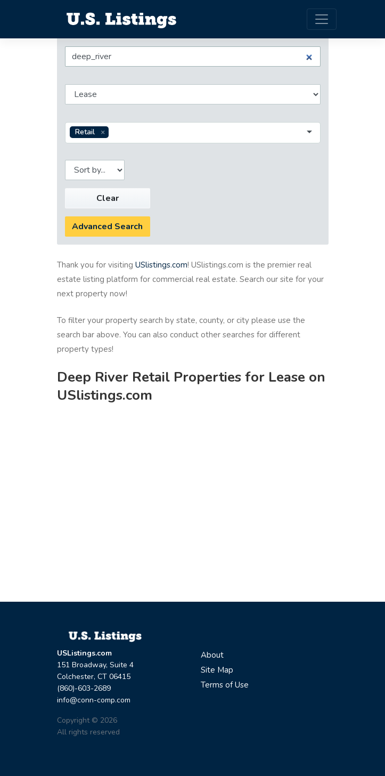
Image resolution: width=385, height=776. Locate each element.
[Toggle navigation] (322, 19)
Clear (107, 198)
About (212, 655)
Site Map (217, 670)
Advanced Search (107, 226)
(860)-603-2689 (84, 688)
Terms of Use (225, 685)
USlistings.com (161, 265)
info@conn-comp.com (93, 700)
